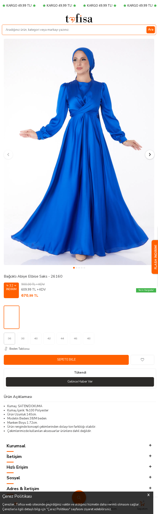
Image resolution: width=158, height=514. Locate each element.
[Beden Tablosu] (80, 348)
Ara (150, 29)
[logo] (79, 18)
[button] (74, 268)
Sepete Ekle (66, 359)
